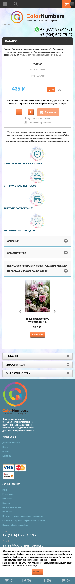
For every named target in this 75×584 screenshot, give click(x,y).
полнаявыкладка (21, 138)
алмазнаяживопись (15, 135)
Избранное (7, 512)
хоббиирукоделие (37, 141)
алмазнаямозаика (58, 132)
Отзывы (6, 451)
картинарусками (54, 138)
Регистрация (8, 494)
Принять (37, 572)
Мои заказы (8, 499)
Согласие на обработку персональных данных (23, 520)
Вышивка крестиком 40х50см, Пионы (37, 320)
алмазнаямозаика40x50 (57, 135)
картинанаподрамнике (17, 141)
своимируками (20, 132)
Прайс (5, 447)
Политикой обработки (28, 560)
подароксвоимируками (58, 141)
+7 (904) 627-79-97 (19, 535)
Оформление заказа (11, 507)
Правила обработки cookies (15, 525)
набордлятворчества (38, 132)
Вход (4, 490)
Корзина (6, 503)
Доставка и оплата (11, 443)
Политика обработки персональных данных (22, 516)
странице (32, 565)
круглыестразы (37, 138)
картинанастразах (35, 135)
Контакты (7, 456)
